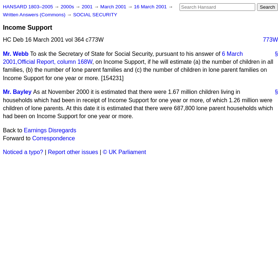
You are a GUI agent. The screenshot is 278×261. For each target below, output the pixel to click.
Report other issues (73, 152)
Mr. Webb (16, 54)
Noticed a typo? (23, 152)
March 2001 (114, 6)
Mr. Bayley (17, 92)
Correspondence (53, 138)
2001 (88, 6)
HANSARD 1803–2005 (28, 6)
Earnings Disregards (50, 130)
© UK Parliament (124, 152)
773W (270, 40)
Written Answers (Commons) (35, 14)
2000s (67, 6)
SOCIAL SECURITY (95, 14)
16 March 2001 (151, 6)
